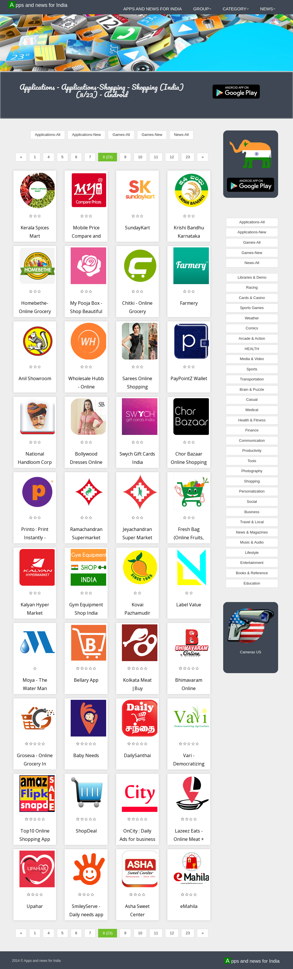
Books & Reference (252, 573)
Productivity (252, 450)
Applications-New (86, 134)
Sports (251, 369)
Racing (252, 287)
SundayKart (137, 227)
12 (172, 157)
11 (156, 157)
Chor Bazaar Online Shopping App (189, 462)
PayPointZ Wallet (189, 378)
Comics (252, 328)
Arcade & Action (252, 338)
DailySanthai (137, 755)
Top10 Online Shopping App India (34, 839)
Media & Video (252, 359)
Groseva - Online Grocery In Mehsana (35, 763)
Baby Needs (86, 755)
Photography (251, 471)
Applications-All (47, 134)
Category (236, 8)
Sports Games (252, 308)
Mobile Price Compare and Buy (86, 236)
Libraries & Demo (252, 277)
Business (252, 512)
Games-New (152, 134)
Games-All (121, 134)
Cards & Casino (252, 298)
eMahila (188, 906)
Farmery (189, 303)
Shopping (252, 481)
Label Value (188, 604)
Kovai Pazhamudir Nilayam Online (137, 613)
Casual (252, 399)
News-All (181, 134)
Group (202, 8)
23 (188, 157)
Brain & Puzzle (252, 389)
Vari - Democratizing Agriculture (189, 763)
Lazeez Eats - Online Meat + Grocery (189, 839)
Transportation (252, 379)
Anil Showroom (35, 378)
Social (252, 501)
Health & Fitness (252, 420)
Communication (252, 440)
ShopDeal (86, 831)
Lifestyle (252, 552)
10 (140, 157)
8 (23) (107, 157)
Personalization (252, 491)
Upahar (35, 906)
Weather (252, 318)
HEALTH (252, 349)
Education (251, 583)
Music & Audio (252, 542)
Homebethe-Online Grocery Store (35, 311)
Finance (251, 430)
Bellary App (86, 680)
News (268, 8)
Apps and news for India (39, 4)
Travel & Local (252, 522)
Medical (252, 410)
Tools (252, 461)
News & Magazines (252, 532)
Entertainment (252, 562)
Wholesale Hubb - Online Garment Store (86, 386)
